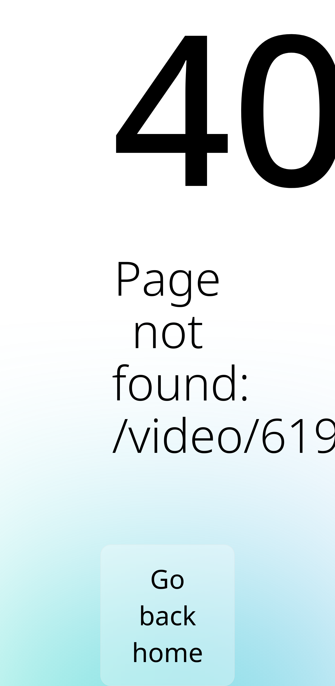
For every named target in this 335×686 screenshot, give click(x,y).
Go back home (167, 615)
